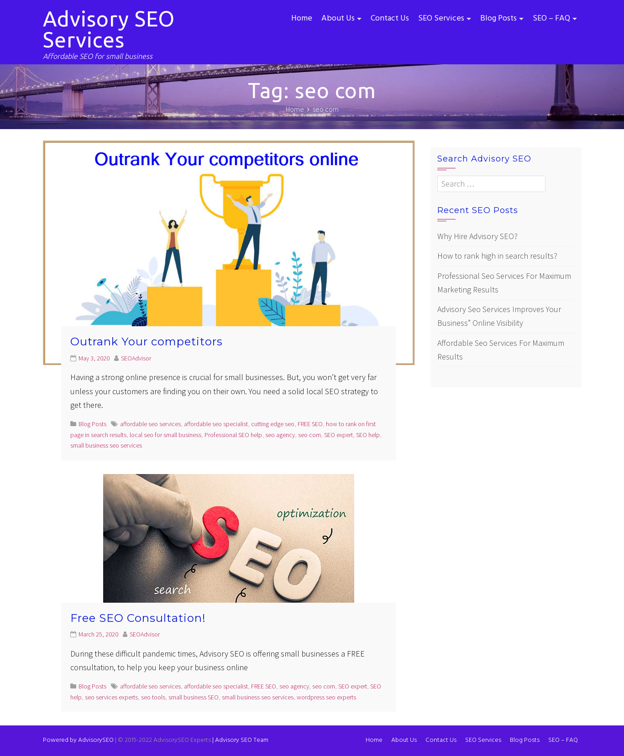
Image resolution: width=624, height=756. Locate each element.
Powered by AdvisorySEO (78, 740)
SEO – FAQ (551, 18)
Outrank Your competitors (146, 341)
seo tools (153, 697)
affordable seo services (150, 424)
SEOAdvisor (136, 358)
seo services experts (111, 697)
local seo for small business (165, 435)
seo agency (280, 435)
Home (301, 18)
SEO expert (338, 435)
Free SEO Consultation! (138, 618)
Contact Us (390, 18)
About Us (338, 18)
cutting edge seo (272, 424)
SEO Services (441, 18)
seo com (309, 435)
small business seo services (106, 445)
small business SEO (193, 697)
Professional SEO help (233, 435)
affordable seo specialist (216, 424)
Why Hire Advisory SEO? (477, 236)
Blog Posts (498, 18)
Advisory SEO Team (240, 740)
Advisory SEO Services (109, 29)
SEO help (368, 435)
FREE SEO (310, 424)
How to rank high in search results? (497, 255)
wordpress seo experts (326, 697)
